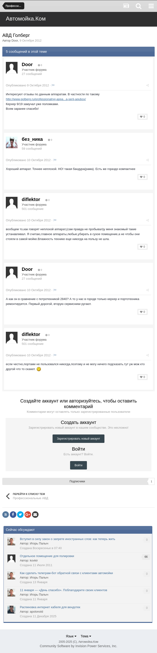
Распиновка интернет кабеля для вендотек (50, 607)
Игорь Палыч (39, 543)
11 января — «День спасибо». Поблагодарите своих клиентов (63, 590)
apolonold (36, 611)
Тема (86, 636)
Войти (78, 465)
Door (14, 40)
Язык (71, 636)
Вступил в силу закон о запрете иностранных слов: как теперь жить (67, 539)
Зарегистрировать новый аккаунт (78, 438)
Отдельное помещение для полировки (47, 556)
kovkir (34, 560)
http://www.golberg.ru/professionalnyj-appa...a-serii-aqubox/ (46, 99)
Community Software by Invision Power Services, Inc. (78, 646)
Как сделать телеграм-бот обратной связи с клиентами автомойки (66, 573)
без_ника (32, 139)
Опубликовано (27, 85)
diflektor (31, 199)
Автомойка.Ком (26, 18)
